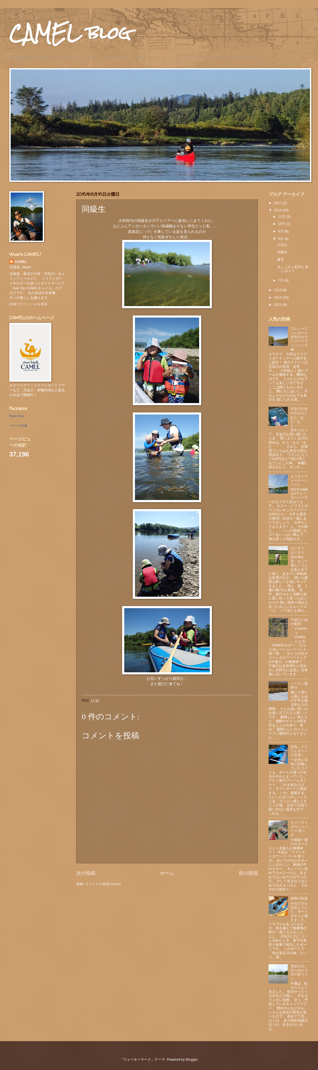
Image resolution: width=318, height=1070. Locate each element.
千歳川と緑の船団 (299, 622)
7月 (281, 280)
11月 (282, 216)
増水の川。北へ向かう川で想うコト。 (299, 972)
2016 (278, 210)
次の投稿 (85, 873)
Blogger (191, 1059)
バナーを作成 (18, 425)
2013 (278, 305)
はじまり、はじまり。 (299, 550)
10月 (282, 224)
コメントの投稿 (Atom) (103, 884)
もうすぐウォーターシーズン (299, 480)
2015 (278, 290)
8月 (281, 239)
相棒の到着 (299, 898)
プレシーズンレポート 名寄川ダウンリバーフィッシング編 (300, 339)
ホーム (167, 873)
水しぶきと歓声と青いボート (292, 269)
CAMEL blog (70, 33)
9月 (281, 231)
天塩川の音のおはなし (299, 411)
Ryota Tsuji (16, 415)
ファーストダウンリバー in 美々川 (299, 829)
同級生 (282, 252)
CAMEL (21, 262)
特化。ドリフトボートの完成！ (299, 751)
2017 (278, 203)
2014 (278, 297)
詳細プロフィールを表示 (28, 304)
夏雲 (280, 259)
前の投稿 (248, 873)
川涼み (282, 245)
